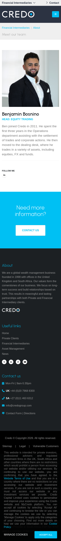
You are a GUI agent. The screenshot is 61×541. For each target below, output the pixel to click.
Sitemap (7, 446)
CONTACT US (30, 230)
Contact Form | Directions (20, 413)
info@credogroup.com (19, 405)
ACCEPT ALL (45, 535)
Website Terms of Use (17, 478)
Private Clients (10, 338)
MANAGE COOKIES (16, 534)
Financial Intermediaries (16, 27)
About (36, 27)
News (5, 354)
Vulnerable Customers (46, 446)
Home (5, 333)
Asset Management (13, 348)
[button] (19, 3)
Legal (22, 446)
